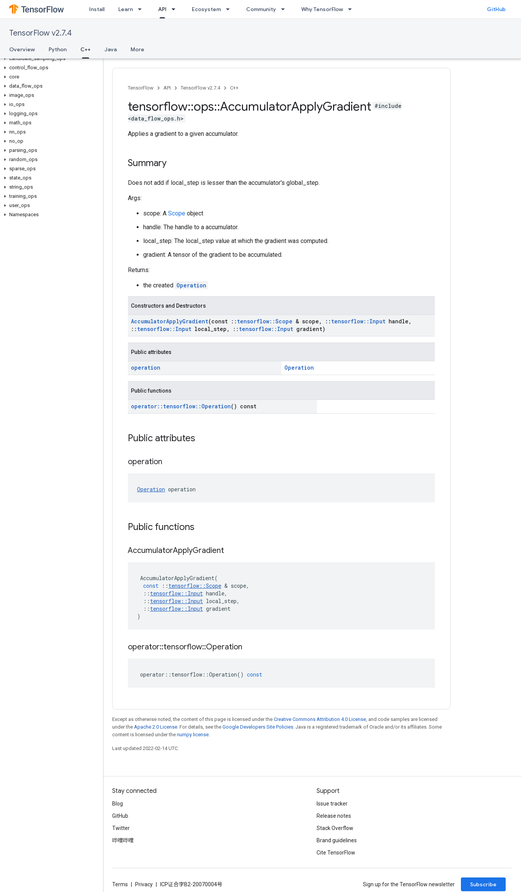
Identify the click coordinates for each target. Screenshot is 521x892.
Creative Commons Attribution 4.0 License (320, 719)
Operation (191, 285)
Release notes (334, 816)
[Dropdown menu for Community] (285, 9)
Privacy (144, 884)
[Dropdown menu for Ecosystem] (230, 9)
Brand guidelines (337, 840)
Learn (125, 9)
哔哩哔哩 (123, 840)
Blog (117, 804)
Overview (22, 49)
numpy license (193, 734)
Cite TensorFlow (336, 853)
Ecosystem (206, 9)
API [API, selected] (162, 9)
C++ (234, 88)
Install (97, 9)
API (167, 88)
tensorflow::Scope (264, 321)
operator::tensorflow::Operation (181, 406)
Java (111, 49)
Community (261, 9)
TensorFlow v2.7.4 (40, 33)
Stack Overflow (335, 828)
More (137, 49)
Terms (120, 884)
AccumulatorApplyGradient (169, 321)
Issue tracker (332, 804)
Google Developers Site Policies (257, 727)
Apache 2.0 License (155, 727)
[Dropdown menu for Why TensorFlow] (352, 9)
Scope (176, 213)
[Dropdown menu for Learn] (142, 9)
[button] (50, 58)
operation (145, 367)
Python (58, 49)
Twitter (121, 828)
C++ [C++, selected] (85, 49)
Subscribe (483, 884)
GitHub (496, 9)
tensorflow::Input (358, 321)
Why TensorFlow (322, 9)
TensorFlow (141, 88)
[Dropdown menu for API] (176, 9)
